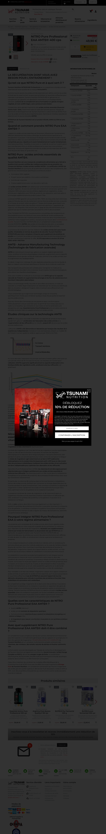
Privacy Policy (78, 424)
